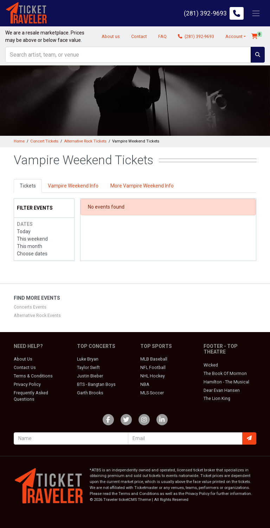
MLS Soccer (152, 392)
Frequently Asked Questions (31, 396)
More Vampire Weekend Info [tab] (142, 186)
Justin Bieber (90, 376)
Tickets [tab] (28, 186)
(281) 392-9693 (196, 36)
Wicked (211, 365)
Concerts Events (30, 307)
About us (111, 36)
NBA (144, 384)
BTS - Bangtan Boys (96, 384)
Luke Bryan (87, 359)
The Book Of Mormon (225, 373)
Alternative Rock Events (37, 315)
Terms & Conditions (33, 376)
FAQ (162, 36)
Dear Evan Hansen (222, 390)
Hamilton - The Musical (226, 382)
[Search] (128, 55)
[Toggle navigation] (256, 13)
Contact (139, 36)
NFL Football (153, 367)
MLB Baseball (153, 359)
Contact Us (25, 367)
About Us (23, 359)
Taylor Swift (88, 367)
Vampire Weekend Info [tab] (73, 186)
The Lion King (217, 398)
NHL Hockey (152, 376)
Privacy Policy (27, 384)
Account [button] (234, 36)
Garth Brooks (90, 392)
